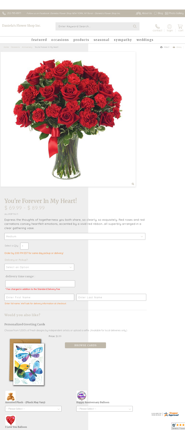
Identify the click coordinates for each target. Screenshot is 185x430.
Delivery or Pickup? (104, 115)
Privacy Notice (134, 428)
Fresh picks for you (92, 326)
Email (177, 45)
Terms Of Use (116, 428)
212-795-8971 (14, 13)
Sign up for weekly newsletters (92, 342)
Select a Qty (99, 101)
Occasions (15, 45)
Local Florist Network (154, 428)
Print (165, 45)
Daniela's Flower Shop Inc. (21, 25)
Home (6, 45)
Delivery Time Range (107, 132)
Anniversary (27, 45)
